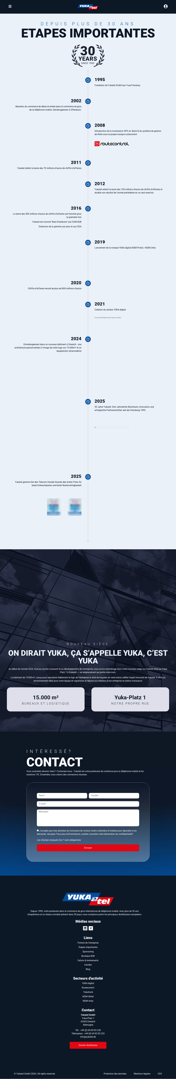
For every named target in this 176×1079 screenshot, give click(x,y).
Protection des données (115, 1072)
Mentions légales (142, 1072)
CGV (160, 1072)
